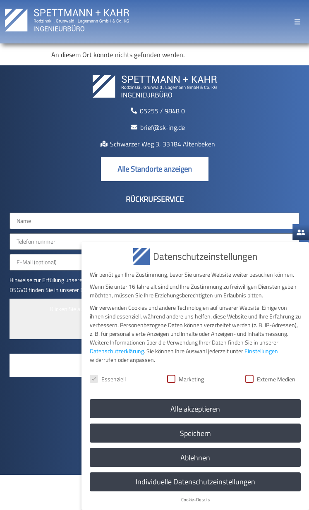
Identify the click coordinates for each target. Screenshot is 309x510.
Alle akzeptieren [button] (195, 408)
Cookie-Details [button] (195, 499)
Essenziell (108, 379)
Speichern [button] (195, 432)
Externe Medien (270, 379)
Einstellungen (261, 350)
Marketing (185, 379)
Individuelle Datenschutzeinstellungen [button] (195, 481)
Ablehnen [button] (195, 457)
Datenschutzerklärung (117, 350)
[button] (297, 21)
